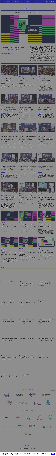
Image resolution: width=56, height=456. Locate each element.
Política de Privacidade (29, 453)
